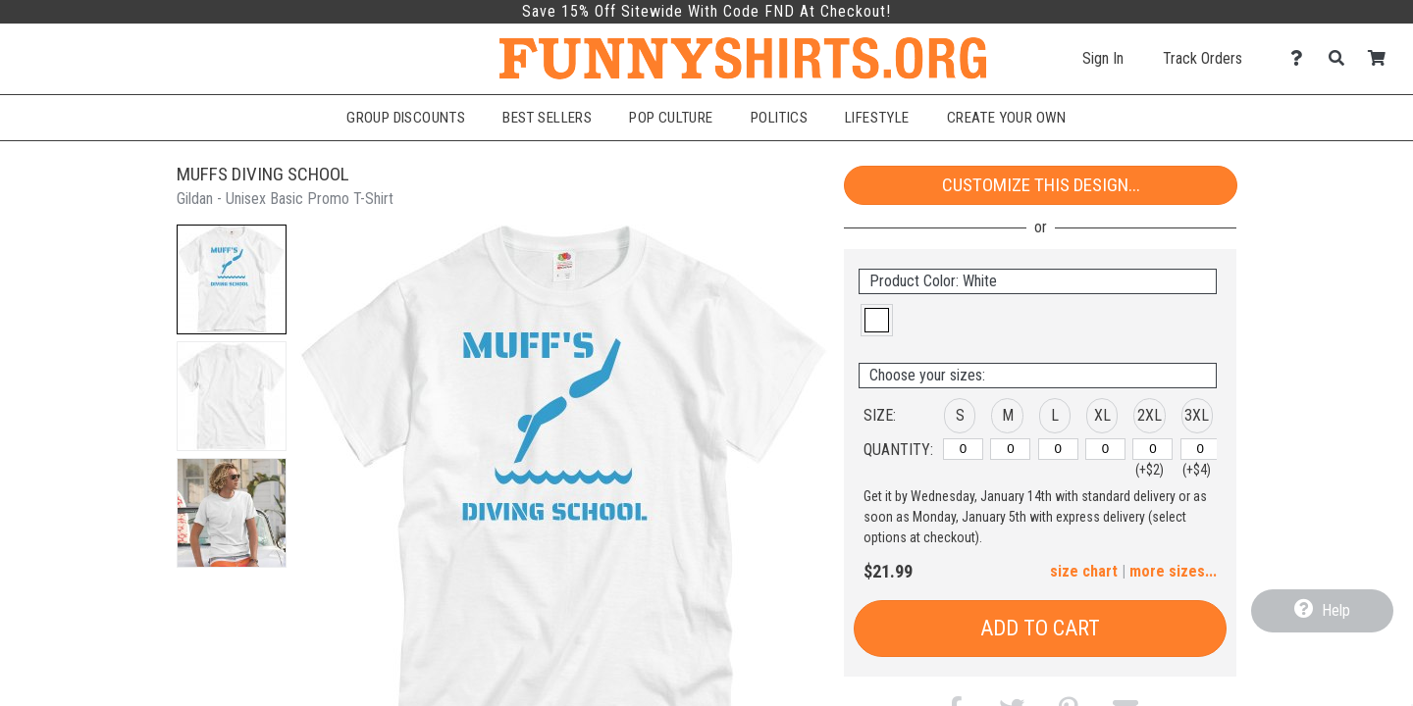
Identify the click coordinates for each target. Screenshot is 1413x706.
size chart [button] (1084, 571)
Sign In (1103, 58)
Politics (779, 117)
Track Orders (1202, 58)
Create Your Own (1007, 117)
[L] (1058, 449)
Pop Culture (671, 117)
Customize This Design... (1041, 185)
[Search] (1342, 58)
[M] (1010, 449)
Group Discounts (405, 117)
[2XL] (1152, 449)
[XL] (1105, 449)
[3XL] (1200, 449)
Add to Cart (1040, 628)
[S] (963, 449)
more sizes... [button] (1173, 571)
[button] (232, 279)
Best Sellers (547, 117)
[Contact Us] (1302, 58)
